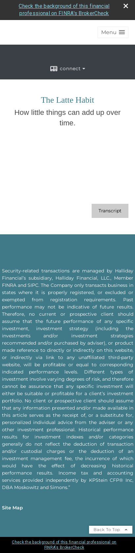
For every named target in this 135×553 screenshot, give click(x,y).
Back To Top (111, 529)
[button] (113, 32)
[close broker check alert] (125, 6)
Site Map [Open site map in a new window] (12, 508)
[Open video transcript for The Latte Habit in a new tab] (110, 211)
